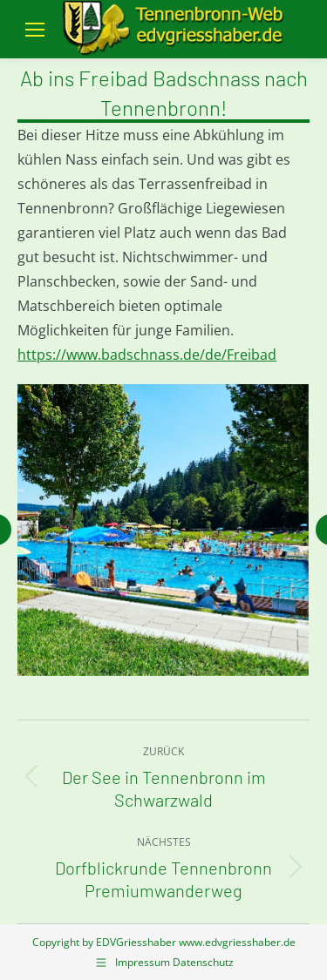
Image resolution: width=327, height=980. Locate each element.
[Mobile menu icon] (34, 29)
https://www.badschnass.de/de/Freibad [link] (146, 354)
